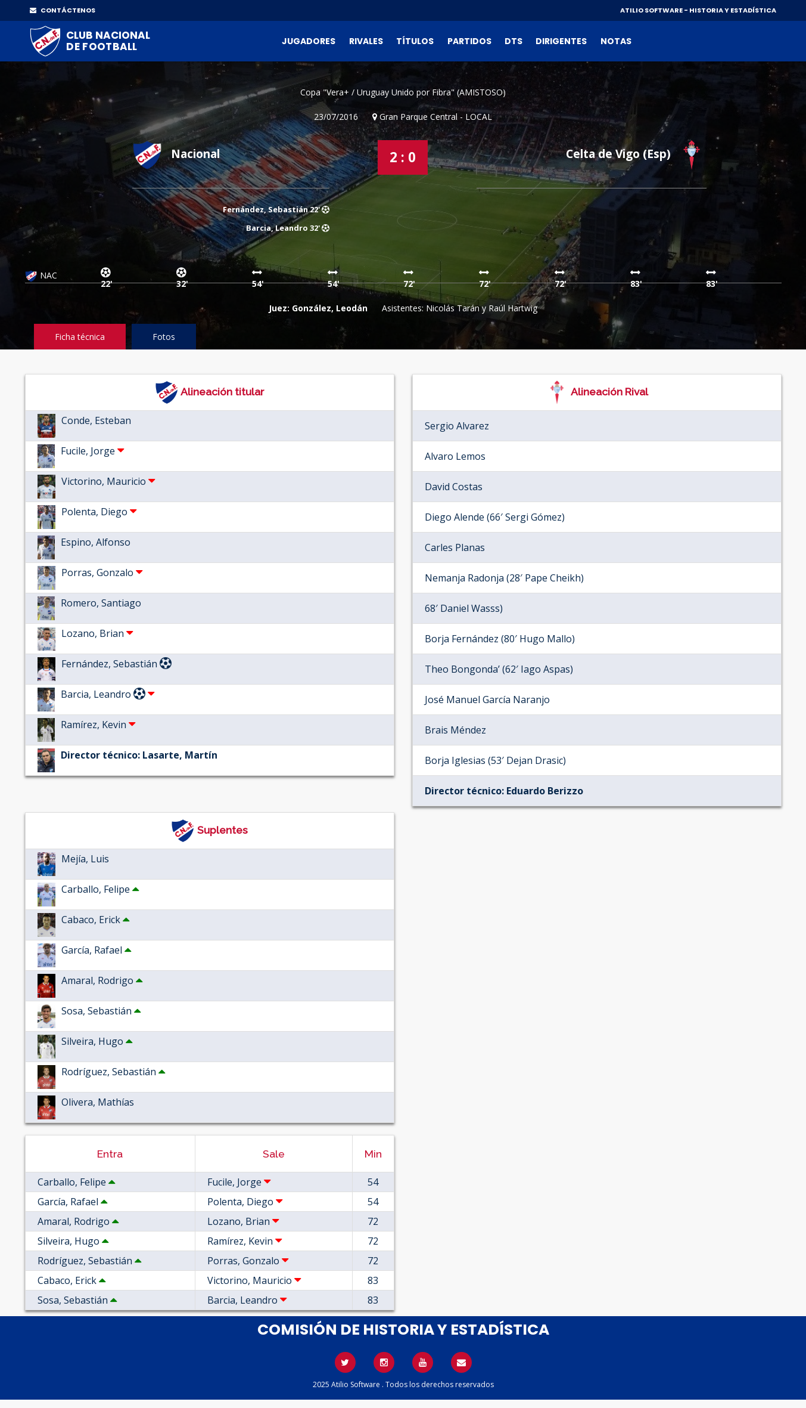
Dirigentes (561, 41)
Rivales (366, 41)
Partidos (469, 41)
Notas (615, 41)
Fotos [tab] (164, 336)
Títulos (415, 41)
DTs (513, 41)
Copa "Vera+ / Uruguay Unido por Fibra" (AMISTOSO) (403, 92)
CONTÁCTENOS (62, 10)
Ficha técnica (80, 336)
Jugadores (308, 41)
